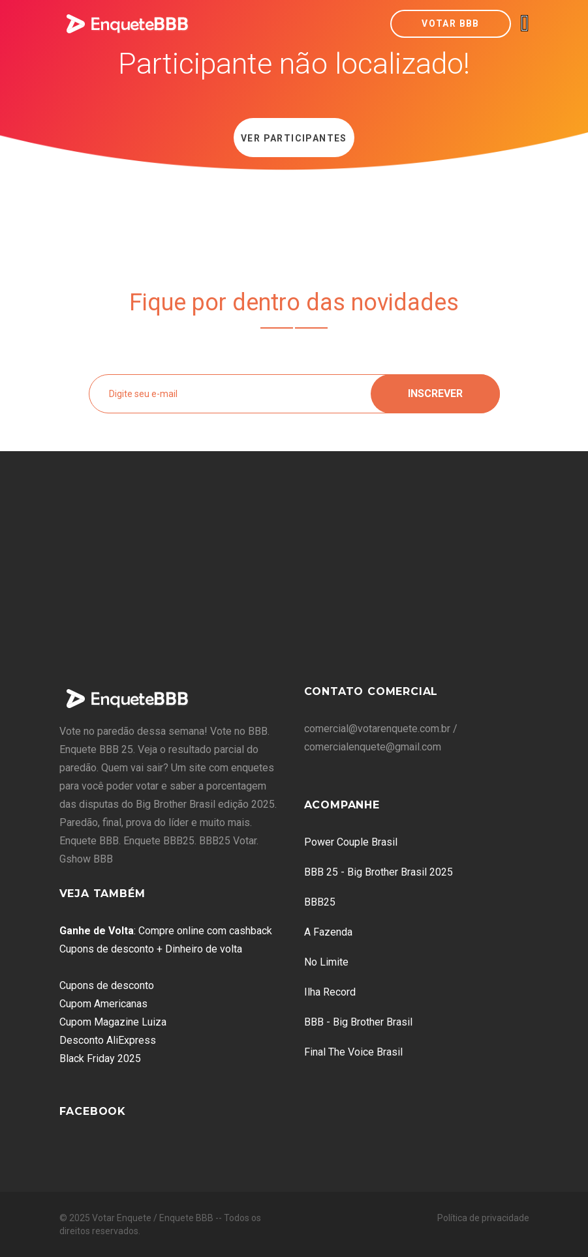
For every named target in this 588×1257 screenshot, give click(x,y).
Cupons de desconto (106, 985)
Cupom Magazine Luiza (112, 1022)
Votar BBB (451, 23)
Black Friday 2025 (100, 1058)
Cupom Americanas (103, 1004)
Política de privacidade (483, 1218)
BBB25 (319, 902)
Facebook (92, 1111)
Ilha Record (330, 992)
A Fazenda (328, 932)
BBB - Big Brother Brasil (358, 1022)
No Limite (326, 962)
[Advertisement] (294, 575)
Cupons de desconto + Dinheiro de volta (150, 949)
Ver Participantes (294, 138)
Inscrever (435, 393)
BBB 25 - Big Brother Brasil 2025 (378, 872)
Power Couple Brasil (350, 842)
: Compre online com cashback (165, 930)
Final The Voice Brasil (353, 1052)
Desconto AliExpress (107, 1040)
